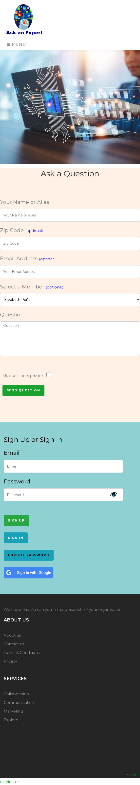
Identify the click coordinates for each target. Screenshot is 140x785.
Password (17, 481)
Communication (19, 702)
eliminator (9, 781)
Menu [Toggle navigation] (16, 44)
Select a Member (31, 287)
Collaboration (16, 693)
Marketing (13, 711)
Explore (11, 719)
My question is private (22, 375)
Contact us (14, 644)
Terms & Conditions (22, 652)
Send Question (23, 390)
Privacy (10, 661)
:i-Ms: (131, 775)
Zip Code (21, 230)
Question (12, 314)
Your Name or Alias (24, 202)
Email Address (28, 258)
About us (12, 635)
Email (12, 453)
